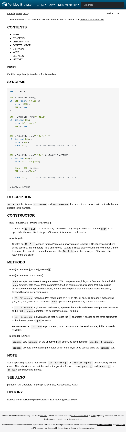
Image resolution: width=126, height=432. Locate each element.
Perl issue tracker (104, 425)
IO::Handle (49, 384)
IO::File (11, 13)
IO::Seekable (63, 384)
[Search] (102, 5)
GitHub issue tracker (79, 416)
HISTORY (17, 59)
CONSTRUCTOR (21, 45)
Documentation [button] (67, 5)
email (93, 416)
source (19, 14)
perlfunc (11, 384)
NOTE (15, 52)
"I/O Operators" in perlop (30, 384)
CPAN (25, 14)
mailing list (120, 425)
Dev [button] (51, 5)
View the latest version (92, 19)
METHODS (18, 48)
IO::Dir (75, 384)
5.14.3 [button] (40, 5)
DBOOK (43, 416)
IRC (35, 428)
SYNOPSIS (18, 38)
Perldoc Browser (17, 4)
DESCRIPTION (20, 41)
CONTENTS (17, 27)
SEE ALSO (18, 56)
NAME (15, 34)
